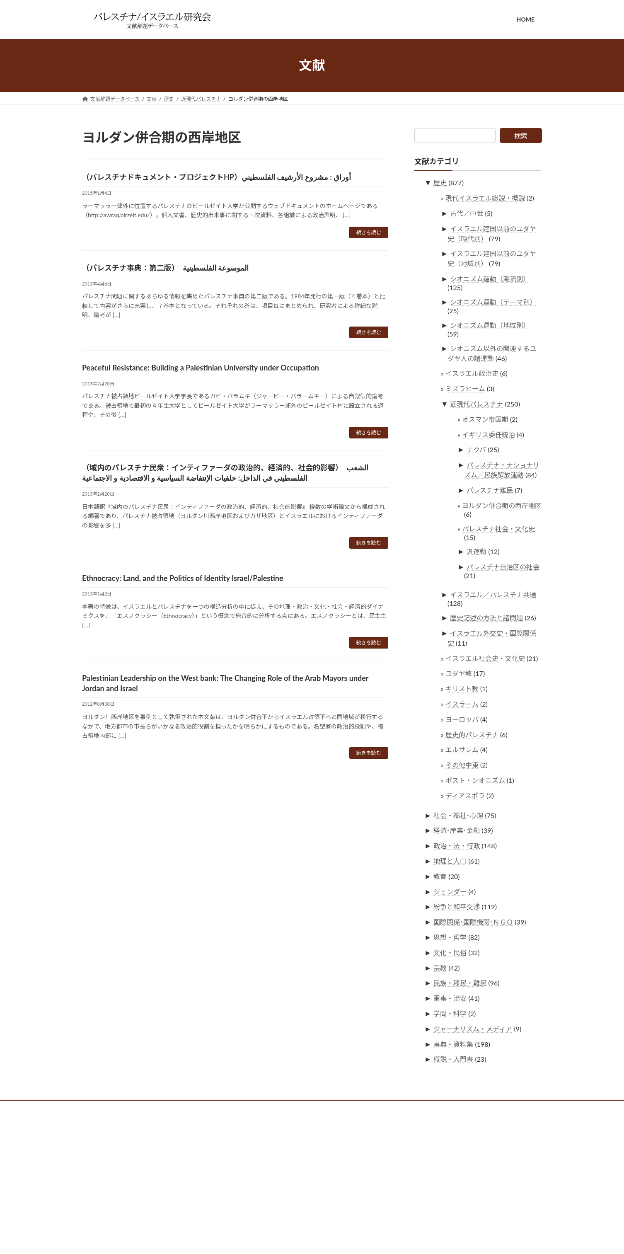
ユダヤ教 (458, 673)
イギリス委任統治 (488, 434)
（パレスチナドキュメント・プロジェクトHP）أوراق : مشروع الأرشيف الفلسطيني (216, 177)
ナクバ (476, 449)
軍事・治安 (450, 998)
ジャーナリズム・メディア (473, 1028)
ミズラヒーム (465, 388)
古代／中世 (467, 213)
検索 (520, 136)
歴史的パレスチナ (471, 734)
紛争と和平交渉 (457, 906)
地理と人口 (450, 861)
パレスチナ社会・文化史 (498, 528)
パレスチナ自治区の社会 (503, 567)
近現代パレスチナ (476, 404)
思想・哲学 (450, 937)
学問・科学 (450, 1013)
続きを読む (368, 232)
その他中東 (462, 765)
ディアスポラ (465, 795)
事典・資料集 (454, 1044)
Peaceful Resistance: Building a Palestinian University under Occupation (200, 367)
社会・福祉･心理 (459, 815)
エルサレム (462, 749)
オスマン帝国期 (485, 419)
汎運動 (477, 551)
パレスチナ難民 (490, 490)
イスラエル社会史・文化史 (485, 658)
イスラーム (462, 704)
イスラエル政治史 (471, 373)
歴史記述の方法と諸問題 (486, 618)
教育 (440, 876)
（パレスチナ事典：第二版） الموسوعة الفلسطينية (165, 267)
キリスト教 (462, 688)
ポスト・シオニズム (475, 780)
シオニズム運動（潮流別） (490, 279)
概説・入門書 (454, 1059)
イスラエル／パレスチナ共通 (493, 594)
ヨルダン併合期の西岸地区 (502, 505)
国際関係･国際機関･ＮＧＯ (473, 922)
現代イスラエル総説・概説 (485, 198)
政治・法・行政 (457, 846)
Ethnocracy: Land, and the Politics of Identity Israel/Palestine (182, 578)
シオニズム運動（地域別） (490, 325)
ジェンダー (450, 891)
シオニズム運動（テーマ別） (493, 302)
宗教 (440, 967)
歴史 (440, 182)
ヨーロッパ (462, 719)
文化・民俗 (450, 952)
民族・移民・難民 (460, 983)
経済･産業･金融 (457, 830)
